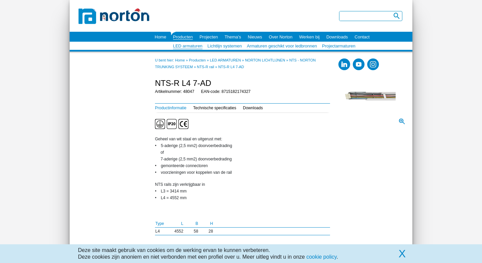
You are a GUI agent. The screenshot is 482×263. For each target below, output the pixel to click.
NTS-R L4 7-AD (231, 67)
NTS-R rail (205, 67)
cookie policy (321, 257)
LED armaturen (188, 45)
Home (160, 36)
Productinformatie (170, 108)
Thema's (233, 36)
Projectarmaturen (338, 45)
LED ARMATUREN (225, 60)
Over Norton (281, 36)
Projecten (208, 36)
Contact (362, 36)
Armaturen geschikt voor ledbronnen (282, 45)
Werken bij (309, 36)
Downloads (337, 36)
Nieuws (255, 36)
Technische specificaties (214, 108)
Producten (183, 36)
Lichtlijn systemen (225, 45)
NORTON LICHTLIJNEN (265, 60)
